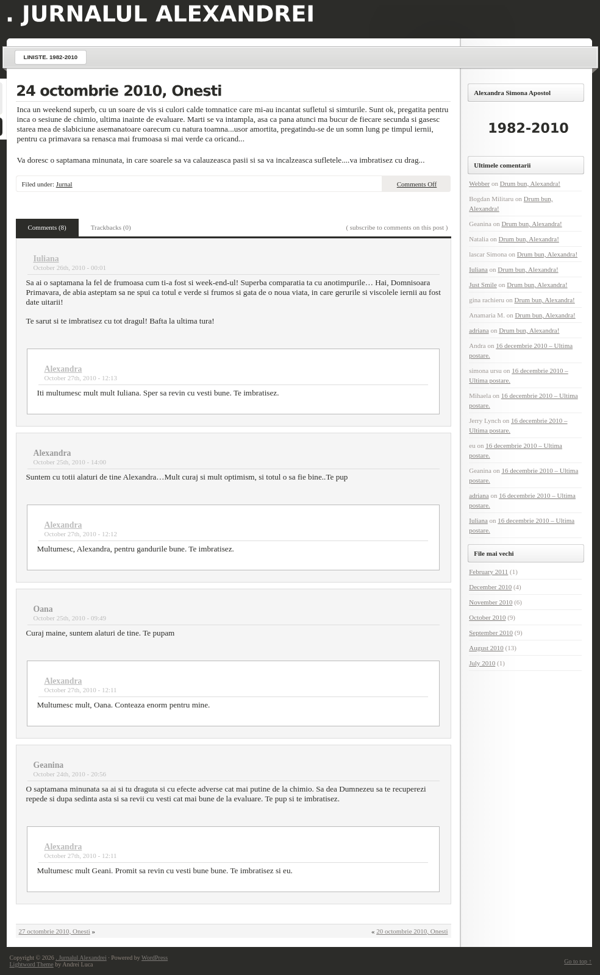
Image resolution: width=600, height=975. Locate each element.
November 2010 (490, 602)
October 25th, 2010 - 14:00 (70, 462)
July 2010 (482, 663)
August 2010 (486, 647)
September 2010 (491, 632)
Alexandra (63, 369)
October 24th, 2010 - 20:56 (70, 774)
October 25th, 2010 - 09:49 (70, 618)
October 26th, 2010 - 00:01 (70, 267)
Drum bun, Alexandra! (530, 183)
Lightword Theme (32, 964)
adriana (478, 330)
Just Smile (483, 284)
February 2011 (488, 571)
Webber (479, 183)
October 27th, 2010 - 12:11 (81, 689)
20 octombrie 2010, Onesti (412, 931)
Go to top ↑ (577, 961)
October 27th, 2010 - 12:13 (81, 377)
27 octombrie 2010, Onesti (54, 931)
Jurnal (64, 184)
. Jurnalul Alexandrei (81, 957)
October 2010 (487, 617)
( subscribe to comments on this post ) (397, 227)
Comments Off (417, 184)
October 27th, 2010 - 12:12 (81, 533)
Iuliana (46, 258)
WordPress (154, 957)
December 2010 (490, 586)
